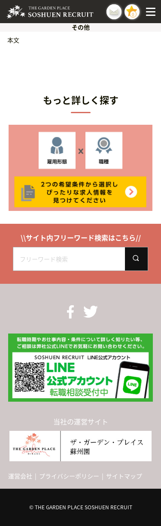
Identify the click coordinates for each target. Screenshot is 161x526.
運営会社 (20, 476)
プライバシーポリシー (69, 476)
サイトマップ (124, 476)
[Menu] (152, 11)
